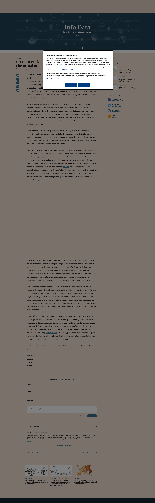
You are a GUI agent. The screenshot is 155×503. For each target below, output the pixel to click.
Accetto (84, 85)
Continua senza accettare (104, 53)
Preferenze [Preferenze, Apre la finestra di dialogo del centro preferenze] (71, 85)
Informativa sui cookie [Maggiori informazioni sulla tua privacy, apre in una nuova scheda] (68, 69)
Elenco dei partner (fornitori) (54, 78)
